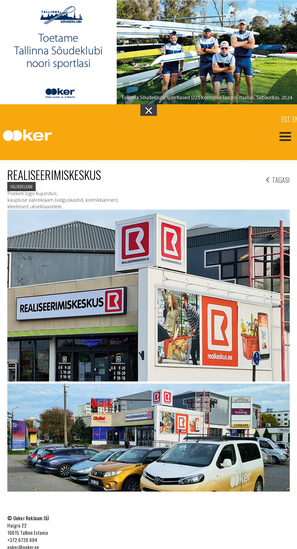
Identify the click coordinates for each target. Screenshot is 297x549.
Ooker (32, 135)
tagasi (278, 179)
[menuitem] (285, 119)
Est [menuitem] (285, 119)
